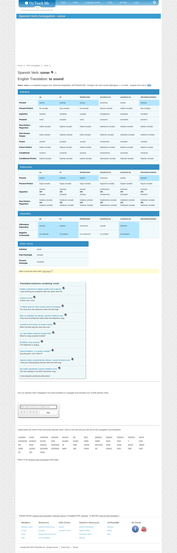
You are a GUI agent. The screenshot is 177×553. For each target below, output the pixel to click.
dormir (141, 437)
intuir (119, 441)
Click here (47, 271)
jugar (141, 441)
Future (22, 142)
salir (74, 448)
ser (96, 448)
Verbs (75, 2)
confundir (55, 437)
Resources (44, 522)
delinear (109, 437)
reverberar (55, 448)
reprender (44, 448)
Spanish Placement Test (47, 534)
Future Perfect (25, 147)
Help (23, 538)
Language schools (92, 2)
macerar (43, 445)
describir (84, 516)
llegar (31, 445)
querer (130, 445)
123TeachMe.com (39, 547)
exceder (65, 441)
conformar (44, 437)
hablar (97, 441)
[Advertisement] (86, 42)
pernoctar (99, 445)
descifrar (131, 437)
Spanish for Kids (65, 530)
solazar (109, 448)
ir (128, 441)
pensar (87, 445)
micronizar (55, 445)
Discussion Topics (85, 534)
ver (19, 452)
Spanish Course (59, 516)
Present (22, 103)
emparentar (22, 441)
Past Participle (25, 255)
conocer (65, 437)
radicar (141, 445)
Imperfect (23, 114)
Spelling (82, 538)
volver (42, 452)
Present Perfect (26, 108)
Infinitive (23, 249)
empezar (32, 441)
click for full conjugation (109, 516)
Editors (109, 530)
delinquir (120, 437)
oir (63, 445)
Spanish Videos (84, 530)
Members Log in (27, 527)
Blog (109, 534)
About (23, 534)
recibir (20, 448)
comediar (22, 437)
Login (136, 2)
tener (119, 448)
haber (86, 441)
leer (19, 445)
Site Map (123, 2)
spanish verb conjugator (41, 516)
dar (74, 437)
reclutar (32, 448)
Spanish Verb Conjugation (38, 460)
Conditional (24, 153)
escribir (43, 441)
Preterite (23, 119)
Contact (24, 530)
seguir (86, 448)
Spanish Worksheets (86, 527)
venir (141, 448)
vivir (30, 452)
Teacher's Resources (89, 522)
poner (119, 445)
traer (130, 448)
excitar (75, 441)
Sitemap (110, 527)
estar (53, 441)
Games (61, 527)
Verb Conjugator (44, 538)
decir (86, 437)
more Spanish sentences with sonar (35, 376)
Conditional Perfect (27, 158)
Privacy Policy (65, 547)
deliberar (98, 437)
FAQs (110, 2)
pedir (75, 445)
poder (108, 445)
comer (31, 437)
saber (64, 448)
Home (63, 2)
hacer (108, 441)
